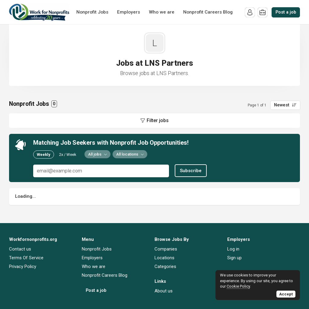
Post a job (286, 12)
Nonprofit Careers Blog (208, 12)
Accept (286, 294)
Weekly (43, 154)
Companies (165, 249)
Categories (165, 266)
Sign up (234, 257)
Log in (233, 249)
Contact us (20, 249)
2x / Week (67, 154)
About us (163, 291)
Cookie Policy (238, 286)
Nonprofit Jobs (92, 12)
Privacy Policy (22, 266)
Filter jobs (158, 120)
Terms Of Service (26, 257)
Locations (164, 257)
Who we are (161, 12)
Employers (128, 12)
